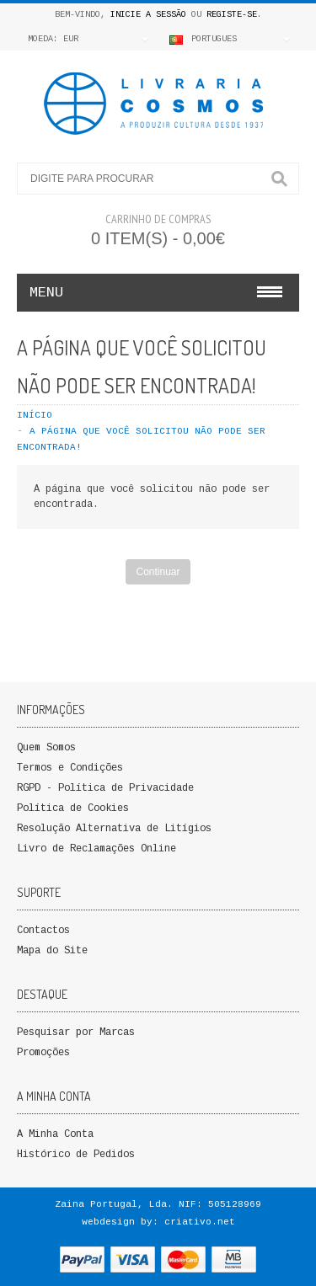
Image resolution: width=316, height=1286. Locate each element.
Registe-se (231, 14)
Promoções (43, 1053)
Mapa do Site (52, 951)
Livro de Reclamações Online (96, 849)
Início (34, 415)
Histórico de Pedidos (76, 1155)
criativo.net (199, 1222)
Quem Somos (46, 748)
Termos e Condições (70, 768)
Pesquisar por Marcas (76, 1032)
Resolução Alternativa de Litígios (114, 829)
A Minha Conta (55, 1134)
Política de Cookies (73, 808)
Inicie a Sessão (148, 14)
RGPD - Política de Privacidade (105, 788)
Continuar (157, 572)
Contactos (43, 930)
